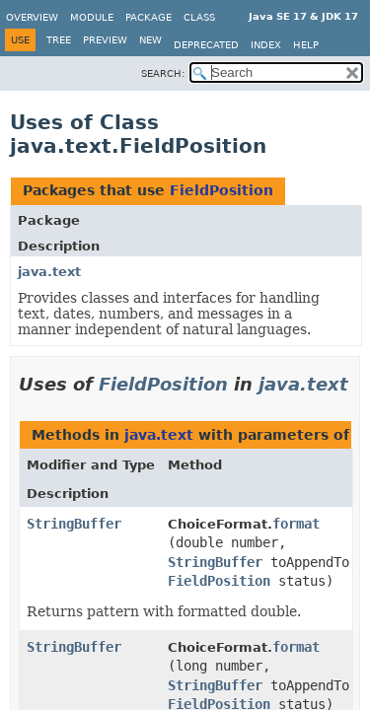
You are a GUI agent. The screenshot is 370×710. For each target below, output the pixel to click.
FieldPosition (221, 190)
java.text (49, 271)
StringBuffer (74, 524)
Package (148, 17)
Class (199, 17)
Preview (105, 40)
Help (306, 44)
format (296, 524)
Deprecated (206, 44)
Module (91, 17)
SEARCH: (163, 73)
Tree (58, 40)
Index (266, 44)
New (150, 40)
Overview (32, 17)
